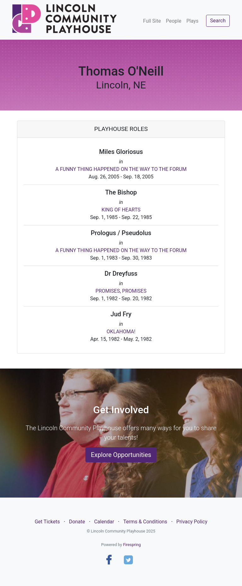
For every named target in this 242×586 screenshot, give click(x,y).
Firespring (132, 544)
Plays (192, 21)
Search (218, 21)
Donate (77, 522)
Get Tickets (47, 522)
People (173, 21)
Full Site (152, 21)
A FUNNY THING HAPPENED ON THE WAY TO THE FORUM (121, 169)
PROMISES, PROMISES (121, 291)
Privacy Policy (192, 522)
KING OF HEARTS (121, 210)
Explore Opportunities (121, 455)
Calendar (104, 522)
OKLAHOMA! (121, 332)
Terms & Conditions (145, 522)
